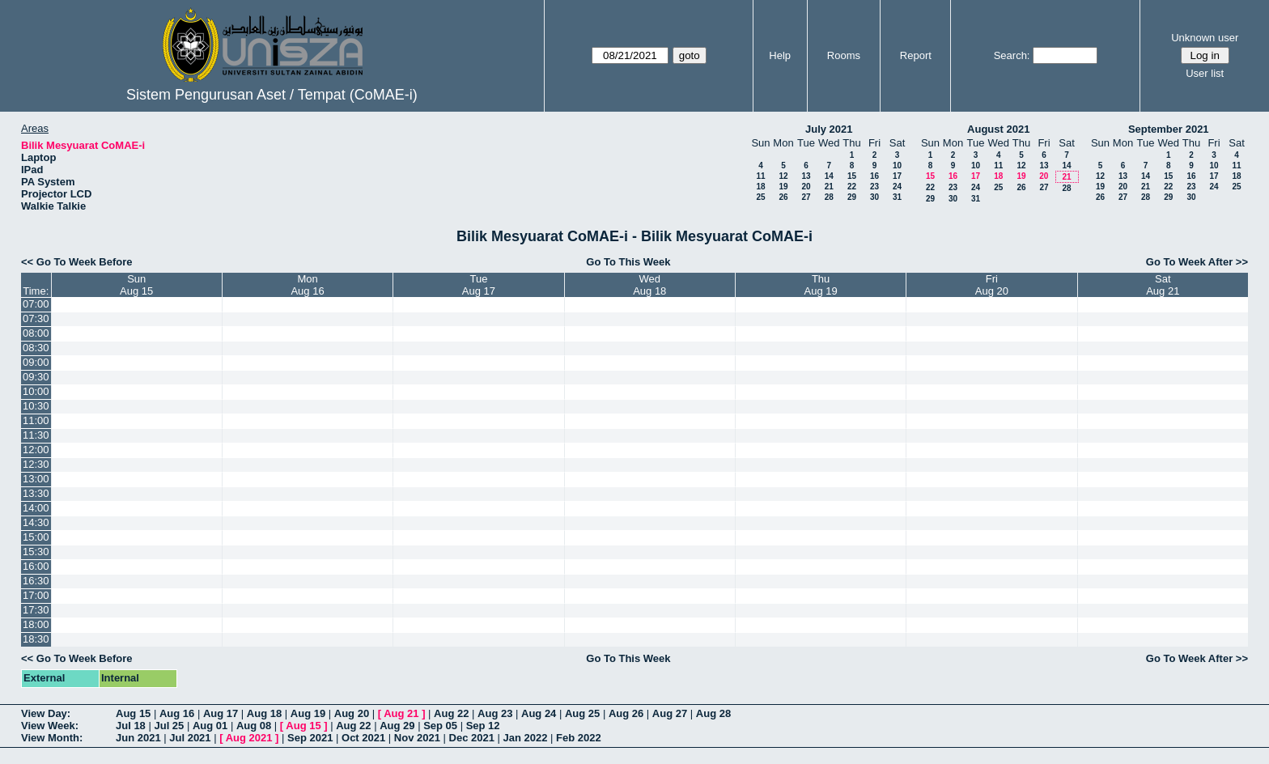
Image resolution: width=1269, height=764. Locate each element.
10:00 (36, 391)
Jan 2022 (525, 738)
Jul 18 (131, 725)
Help (780, 55)
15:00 (36, 537)
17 (897, 176)
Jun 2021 (138, 738)
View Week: (50, 725)
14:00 (36, 508)
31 (897, 197)
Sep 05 (440, 725)
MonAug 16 (307, 285)
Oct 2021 (363, 738)
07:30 (36, 318)
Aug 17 (220, 713)
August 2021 (998, 129)
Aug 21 (401, 713)
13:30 (36, 493)
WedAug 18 (649, 285)
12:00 (36, 450)
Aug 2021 (249, 738)
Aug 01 (210, 725)
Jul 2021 (189, 738)
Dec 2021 (471, 738)
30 (874, 197)
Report (916, 55)
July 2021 (829, 129)
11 (760, 176)
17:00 (36, 595)
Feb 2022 (578, 738)
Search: (1012, 55)
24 (897, 186)
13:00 (36, 479)
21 (829, 186)
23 (874, 186)
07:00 (36, 304)
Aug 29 (397, 725)
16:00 (36, 566)
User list (1205, 73)
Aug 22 (451, 713)
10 (897, 165)
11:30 (36, 435)
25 (760, 197)
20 (805, 186)
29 (851, 197)
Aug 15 (133, 713)
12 (783, 176)
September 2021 (1168, 129)
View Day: (45, 713)
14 (829, 176)
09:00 (36, 362)
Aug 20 (351, 713)
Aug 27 (669, 713)
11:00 (36, 420)
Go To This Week (628, 262)
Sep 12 (483, 725)
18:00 (36, 624)
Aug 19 (308, 713)
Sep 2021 (310, 738)
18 (760, 186)
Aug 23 (494, 713)
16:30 (36, 581)
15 (851, 176)
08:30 (36, 348)
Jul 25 (169, 725)
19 (783, 186)
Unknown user (1204, 38)
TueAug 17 (478, 285)
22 (851, 186)
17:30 (36, 610)
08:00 (36, 333)
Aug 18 (264, 713)
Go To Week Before (84, 262)
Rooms (843, 55)
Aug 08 (253, 725)
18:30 (36, 639)
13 (805, 176)
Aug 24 (538, 713)
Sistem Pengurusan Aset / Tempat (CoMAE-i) (272, 95)
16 (874, 176)
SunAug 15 (136, 285)
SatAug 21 (1162, 285)
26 (783, 197)
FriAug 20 (991, 285)
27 (805, 197)
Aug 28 (713, 713)
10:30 (36, 406)
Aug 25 (582, 713)
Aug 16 (176, 713)
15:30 (36, 551)
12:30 (36, 464)
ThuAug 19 (821, 285)
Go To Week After (1189, 262)
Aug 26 (626, 713)
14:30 (36, 522)
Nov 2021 (417, 738)
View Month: (52, 738)
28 (829, 197)
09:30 (36, 377)
